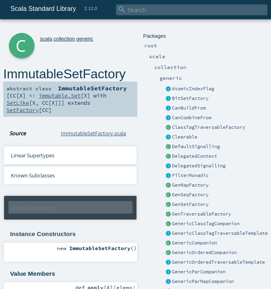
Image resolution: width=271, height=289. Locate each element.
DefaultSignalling (196, 146)
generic (85, 39)
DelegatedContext (194, 156)
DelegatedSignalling (198, 166)
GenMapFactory (190, 185)
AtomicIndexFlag (193, 89)
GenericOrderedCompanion (204, 252)
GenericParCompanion (198, 272)
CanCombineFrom (191, 117)
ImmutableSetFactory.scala (93, 133)
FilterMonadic (190, 175)
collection (64, 39)
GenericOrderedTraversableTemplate (218, 262)
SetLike (17, 102)
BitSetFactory (190, 98)
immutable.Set (60, 95)
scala (46, 39)
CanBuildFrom (189, 108)
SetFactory (22, 110)
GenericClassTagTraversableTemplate (220, 233)
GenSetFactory (190, 204)
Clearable (184, 137)
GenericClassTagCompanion (206, 223)
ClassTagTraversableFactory (208, 127)
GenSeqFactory (190, 194)
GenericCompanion (194, 243)
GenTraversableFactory (201, 214)
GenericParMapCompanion (203, 281)
